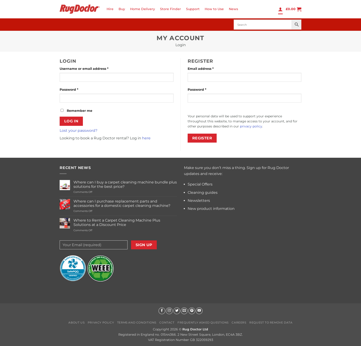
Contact (166, 322)
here (146, 138)
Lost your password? (78, 130)
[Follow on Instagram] (169, 310)
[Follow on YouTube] (199, 310)
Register (202, 138)
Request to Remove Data (270, 322)
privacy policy (251, 126)
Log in (71, 121)
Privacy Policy (101, 322)
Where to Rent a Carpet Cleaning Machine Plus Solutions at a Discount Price (116, 222)
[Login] (280, 9)
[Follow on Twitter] (176, 310)
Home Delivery (142, 9)
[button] (293, 9)
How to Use (214, 9)
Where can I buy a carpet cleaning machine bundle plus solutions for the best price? (125, 184)
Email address (208, 68)
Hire (110, 9)
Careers (239, 322)
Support (193, 9)
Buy (122, 9)
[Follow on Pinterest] (191, 310)
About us (76, 322)
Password (77, 89)
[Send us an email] (184, 310)
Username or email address (92, 68)
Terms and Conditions (136, 322)
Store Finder (170, 9)
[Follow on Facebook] (161, 310)
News (233, 9)
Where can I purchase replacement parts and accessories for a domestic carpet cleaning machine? (121, 203)
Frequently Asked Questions (203, 322)
